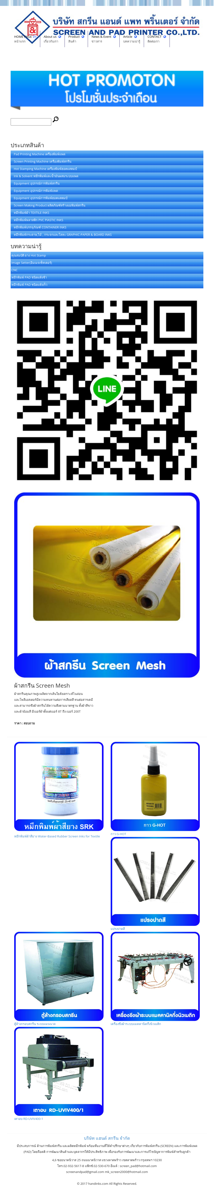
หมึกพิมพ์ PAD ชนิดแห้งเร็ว (29, 284)
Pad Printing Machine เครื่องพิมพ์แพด (38, 154)
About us (52, 39)
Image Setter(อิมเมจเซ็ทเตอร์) (31, 262)
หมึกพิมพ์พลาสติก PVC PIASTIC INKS (37, 220)
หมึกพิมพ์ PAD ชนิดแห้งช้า (29, 277)
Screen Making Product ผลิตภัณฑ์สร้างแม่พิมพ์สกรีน (48, 205)
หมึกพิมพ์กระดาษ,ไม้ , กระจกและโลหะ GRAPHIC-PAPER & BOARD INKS (61, 234)
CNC (14, 270)
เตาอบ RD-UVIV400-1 (59, 1074)
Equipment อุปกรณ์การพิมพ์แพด (34, 191)
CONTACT (157, 39)
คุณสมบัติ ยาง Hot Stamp (28, 255)
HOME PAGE (25, 39)
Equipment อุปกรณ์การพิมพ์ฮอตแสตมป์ (39, 198)
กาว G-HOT (155, 789)
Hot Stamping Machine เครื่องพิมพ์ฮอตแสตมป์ (44, 169)
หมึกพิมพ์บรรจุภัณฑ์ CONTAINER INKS (38, 227)
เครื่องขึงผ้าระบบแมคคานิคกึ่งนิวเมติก (155, 979)
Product (76, 39)
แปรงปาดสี (155, 884)
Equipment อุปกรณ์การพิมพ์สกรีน (35, 183)
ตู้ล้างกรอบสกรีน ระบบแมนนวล (59, 979)
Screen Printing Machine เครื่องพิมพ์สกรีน (41, 161)
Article (131, 39)
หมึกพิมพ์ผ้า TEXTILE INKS (30, 212)
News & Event (104, 39)
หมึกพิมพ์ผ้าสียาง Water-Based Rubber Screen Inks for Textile (59, 790)
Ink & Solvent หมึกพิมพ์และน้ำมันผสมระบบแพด (44, 176)
